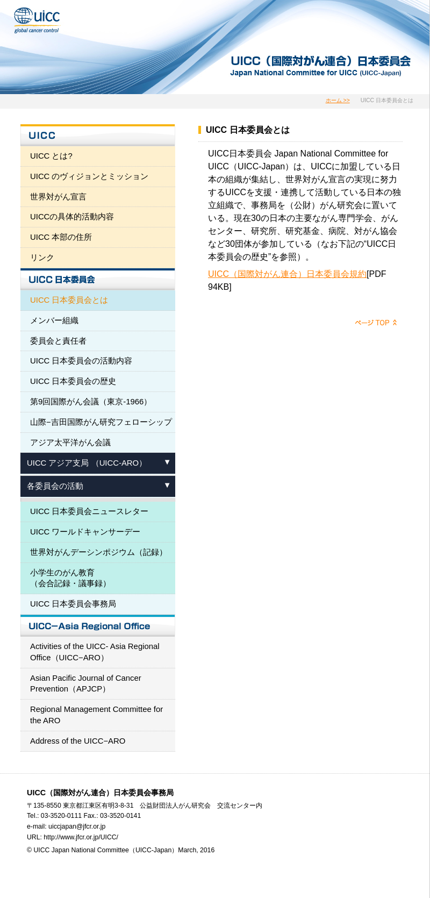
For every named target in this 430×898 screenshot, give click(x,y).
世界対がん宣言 (58, 197)
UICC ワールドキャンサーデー (85, 532)
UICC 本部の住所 (61, 237)
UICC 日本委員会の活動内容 (81, 361)
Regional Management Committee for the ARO (96, 715)
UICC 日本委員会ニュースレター (89, 511)
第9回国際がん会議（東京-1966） (91, 401)
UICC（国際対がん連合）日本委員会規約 (287, 274)
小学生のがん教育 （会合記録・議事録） (70, 578)
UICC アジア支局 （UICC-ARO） (87, 463)
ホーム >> (338, 100)
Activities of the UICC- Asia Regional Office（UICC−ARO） (95, 652)
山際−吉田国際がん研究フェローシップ (101, 422)
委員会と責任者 (58, 341)
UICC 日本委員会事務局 (73, 604)
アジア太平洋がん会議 (70, 442)
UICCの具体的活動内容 (72, 216)
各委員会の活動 (55, 486)
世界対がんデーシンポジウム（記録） (98, 552)
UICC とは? (51, 156)
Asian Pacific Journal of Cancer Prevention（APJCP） (85, 684)
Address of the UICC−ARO (77, 741)
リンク (42, 257)
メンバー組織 (54, 320)
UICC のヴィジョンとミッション (89, 176)
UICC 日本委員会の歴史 (73, 381)
